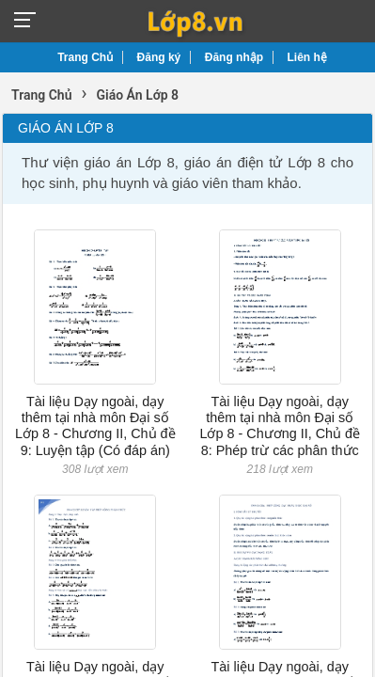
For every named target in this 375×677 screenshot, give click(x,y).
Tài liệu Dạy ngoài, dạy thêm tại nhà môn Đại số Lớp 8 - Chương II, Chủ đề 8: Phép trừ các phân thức (279, 426)
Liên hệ (307, 57)
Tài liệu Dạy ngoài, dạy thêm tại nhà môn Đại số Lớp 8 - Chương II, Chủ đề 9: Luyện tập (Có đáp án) (95, 426)
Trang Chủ (85, 57)
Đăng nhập (234, 57)
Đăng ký (159, 57)
